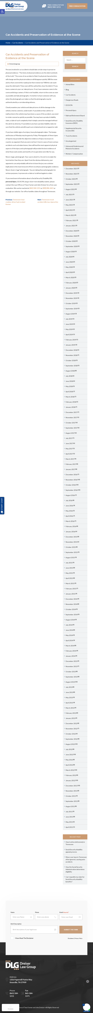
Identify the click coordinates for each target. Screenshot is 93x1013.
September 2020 (71, 246)
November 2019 (71, 298)
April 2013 (69, 703)
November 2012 (71, 729)
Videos (68, 14)
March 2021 (70, 215)
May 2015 (69, 573)
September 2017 (71, 428)
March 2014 (70, 646)
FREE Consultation (77, 6)
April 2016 (69, 516)
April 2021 (69, 210)
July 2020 (69, 257)
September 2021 (71, 184)
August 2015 (70, 557)
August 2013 (70, 682)
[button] (2, 11)
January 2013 (70, 718)
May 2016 (69, 511)
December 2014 (71, 599)
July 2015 (69, 563)
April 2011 (69, 827)
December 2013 (71, 661)
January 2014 (70, 656)
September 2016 (71, 490)
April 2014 (69, 640)
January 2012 (70, 780)
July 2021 (69, 195)
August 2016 (70, 495)
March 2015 (70, 583)
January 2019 (70, 345)
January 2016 (70, 532)
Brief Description (16, 924)
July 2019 (69, 319)
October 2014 (71, 609)
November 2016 (71, 480)
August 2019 (70, 314)
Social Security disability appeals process (74, 851)
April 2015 (69, 578)
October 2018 (71, 360)
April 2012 (69, 765)
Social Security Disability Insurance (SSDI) (74, 122)
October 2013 (71, 672)
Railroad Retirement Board (75, 116)
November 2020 (71, 236)
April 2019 (69, 335)
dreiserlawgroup (14, 64)
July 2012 (69, 749)
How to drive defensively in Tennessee (75, 843)
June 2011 (69, 817)
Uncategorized (71, 141)
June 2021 (69, 200)
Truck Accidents (71, 136)
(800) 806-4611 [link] (48, 188)
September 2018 (71, 366)
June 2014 (69, 630)
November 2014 (71, 604)
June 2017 (69, 443)
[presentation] (24, 946)
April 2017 (69, 454)
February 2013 (71, 713)
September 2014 (71, 615)
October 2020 (71, 241)
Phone (37, 912)
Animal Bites (70, 84)
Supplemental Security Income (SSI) (73, 129)
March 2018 (70, 397)
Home (7, 14)
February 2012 (71, 775)
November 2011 (71, 791)
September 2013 (71, 677)
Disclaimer (71, 938)
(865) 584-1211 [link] (34, 188)
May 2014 (69, 635)
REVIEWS (49, 14)
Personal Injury (71, 110)
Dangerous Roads (72, 100)
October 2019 (71, 303)
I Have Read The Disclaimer (24, 938)
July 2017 (69, 438)
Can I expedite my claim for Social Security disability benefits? (75, 879)
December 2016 (71, 475)
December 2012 (71, 723)
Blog (75, 14)
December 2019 (71, 293)
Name (12, 912)
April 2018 (69, 392)
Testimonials (59, 14)
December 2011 (71, 786)
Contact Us (83, 14)
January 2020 (70, 288)
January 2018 (70, 407)
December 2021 (71, 169)
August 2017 (70, 433)
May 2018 (69, 386)
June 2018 (69, 381)
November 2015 (71, 542)
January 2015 (70, 594)
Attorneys (28, 14)
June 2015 (69, 568)
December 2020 (71, 231)
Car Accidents (17, 43)
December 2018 (71, 350)
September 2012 (71, 739)
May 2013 (69, 698)
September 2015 (71, 552)
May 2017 (69, 449)
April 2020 (69, 272)
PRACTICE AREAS (39, 14)
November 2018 (71, 355)
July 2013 (69, 687)
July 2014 (69, 625)
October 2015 (71, 547)
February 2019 (71, 340)
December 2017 (71, 412)
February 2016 (71, 526)
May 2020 (69, 267)
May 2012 (69, 760)
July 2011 (69, 812)
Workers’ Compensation (74, 154)
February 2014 (71, 651)
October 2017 (71, 423)
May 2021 (69, 205)
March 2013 (70, 708)
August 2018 (70, 371)
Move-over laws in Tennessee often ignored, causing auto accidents (76, 859)
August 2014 (70, 620)
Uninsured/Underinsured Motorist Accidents (74, 147)
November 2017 (71, 417)
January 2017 (70, 469)
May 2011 (69, 822)
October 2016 (71, 485)
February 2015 (71, 589)
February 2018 (71, 402)
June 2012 (69, 755)
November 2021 (71, 174)
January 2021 (70, 226)
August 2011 (70, 806)
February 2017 (71, 464)
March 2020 (70, 277)
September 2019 (71, 309)
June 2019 (69, 324)
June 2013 (69, 692)
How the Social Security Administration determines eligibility (75, 869)
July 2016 (69, 500)
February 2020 (71, 283)
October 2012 (71, 734)
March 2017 (70, 459)
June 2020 (69, 262)
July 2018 (69, 376)
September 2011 (71, 801)
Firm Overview (17, 14)
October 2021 (71, 179)
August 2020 (70, 252)
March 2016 (70, 521)
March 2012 (70, 770)
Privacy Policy (78, 938)
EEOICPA (69, 105)
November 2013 (71, 666)
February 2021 (71, 220)
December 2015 (71, 537)
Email (63, 912)
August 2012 (70, 744)
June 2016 (69, 506)
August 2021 (70, 189)
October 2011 (71, 796)
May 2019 (69, 329)
